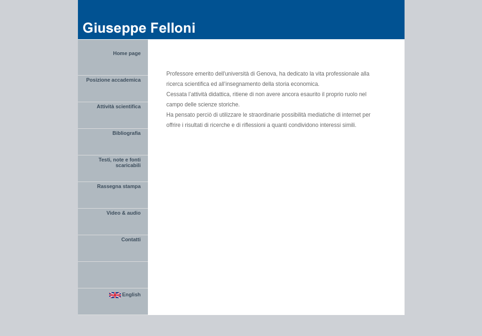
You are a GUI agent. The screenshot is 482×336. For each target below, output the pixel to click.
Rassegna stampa (119, 186)
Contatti (131, 239)
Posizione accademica (113, 80)
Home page (126, 53)
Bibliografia (126, 133)
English (125, 295)
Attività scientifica (118, 106)
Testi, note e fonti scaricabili (119, 162)
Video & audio (123, 213)
